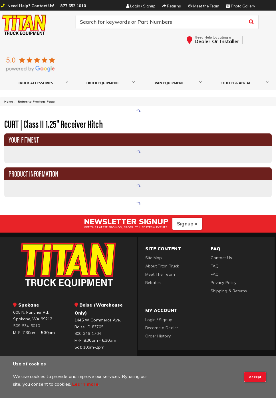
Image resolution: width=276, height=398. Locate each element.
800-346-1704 (87, 333)
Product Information (33, 173)
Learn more (85, 384)
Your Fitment (24, 139)
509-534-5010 (26, 325)
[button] (37, 83)
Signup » (187, 224)
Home (8, 101)
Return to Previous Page (36, 101)
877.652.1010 (73, 5)
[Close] (255, 377)
